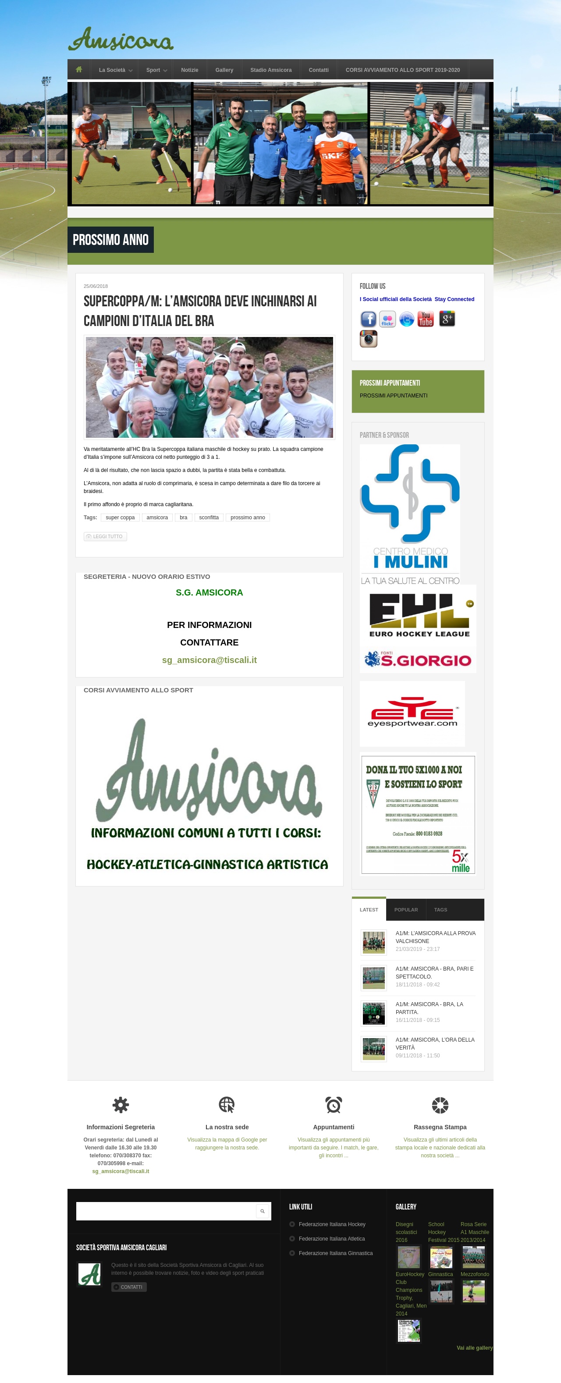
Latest (369, 909)
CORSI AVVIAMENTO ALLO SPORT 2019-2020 (403, 70)
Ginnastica (440, 1274)
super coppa (120, 517)
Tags (440, 909)
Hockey (332, 1224)
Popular (406, 909)
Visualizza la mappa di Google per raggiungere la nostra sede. (227, 1137)
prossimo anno (248, 517)
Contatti (319, 70)
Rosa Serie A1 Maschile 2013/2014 (475, 1232)
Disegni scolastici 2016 (406, 1232)
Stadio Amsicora (270, 70)
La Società (112, 70)
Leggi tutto (110, 536)
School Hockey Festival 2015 (443, 1232)
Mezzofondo (475, 1274)
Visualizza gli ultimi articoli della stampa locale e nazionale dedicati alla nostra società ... (440, 1141)
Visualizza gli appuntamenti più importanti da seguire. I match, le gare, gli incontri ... (333, 1141)
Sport (153, 70)
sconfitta (209, 517)
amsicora (157, 517)
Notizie (189, 70)
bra (183, 517)
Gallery (225, 70)
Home (78, 69)
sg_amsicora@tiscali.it (209, 660)
